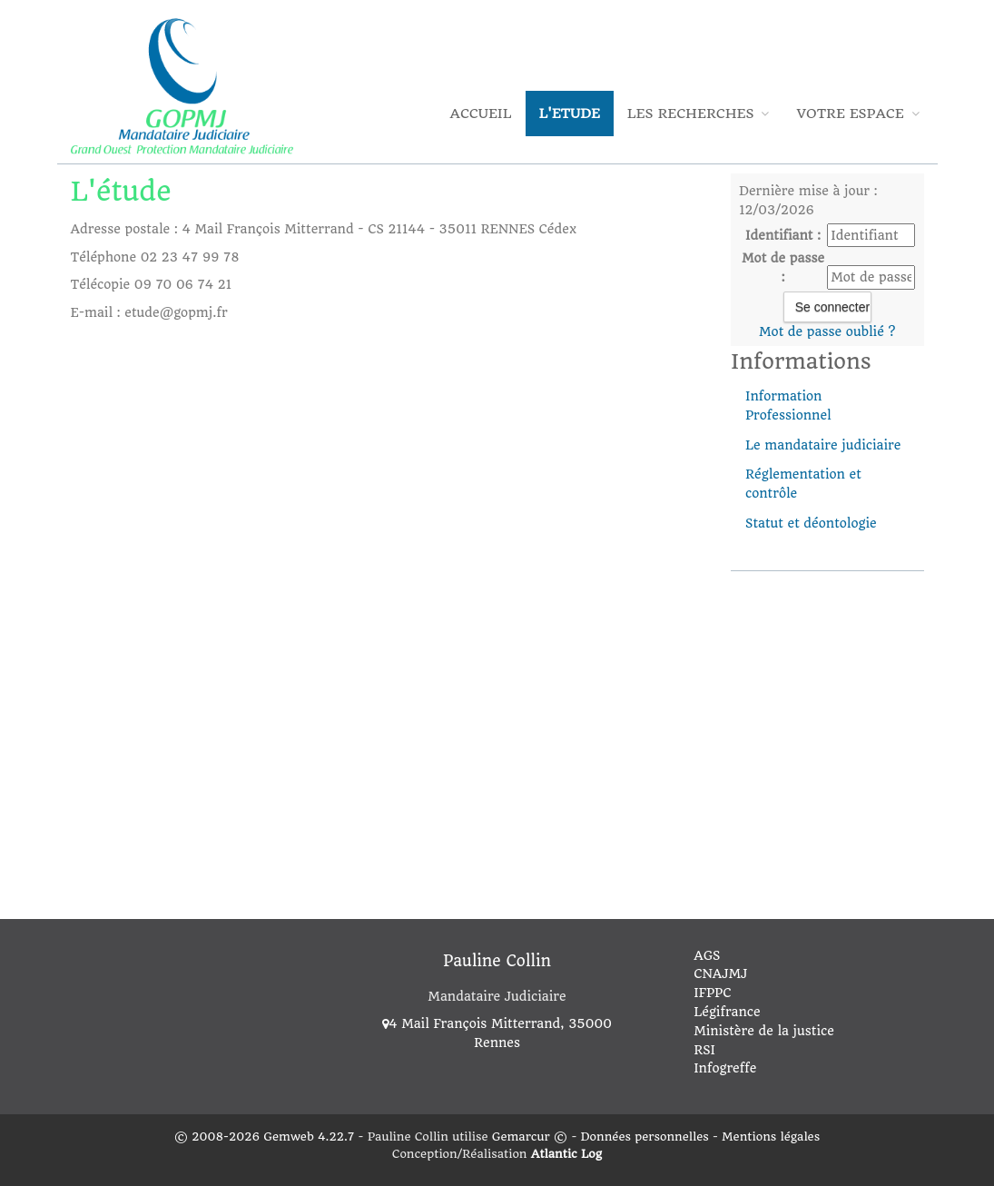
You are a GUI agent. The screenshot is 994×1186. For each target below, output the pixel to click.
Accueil (481, 113)
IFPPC (712, 992)
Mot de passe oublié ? (827, 331)
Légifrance (727, 1011)
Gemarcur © (529, 1136)
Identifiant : (783, 235)
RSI (704, 1050)
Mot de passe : (783, 267)
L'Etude (569, 113)
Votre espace (857, 113)
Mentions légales (771, 1136)
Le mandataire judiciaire (823, 445)
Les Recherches (698, 113)
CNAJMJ (720, 973)
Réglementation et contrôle (803, 483)
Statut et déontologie (811, 523)
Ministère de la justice (764, 1030)
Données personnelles (645, 1136)
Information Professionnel (788, 405)
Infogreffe (725, 1068)
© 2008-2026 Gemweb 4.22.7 (264, 1136)
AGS (707, 955)
